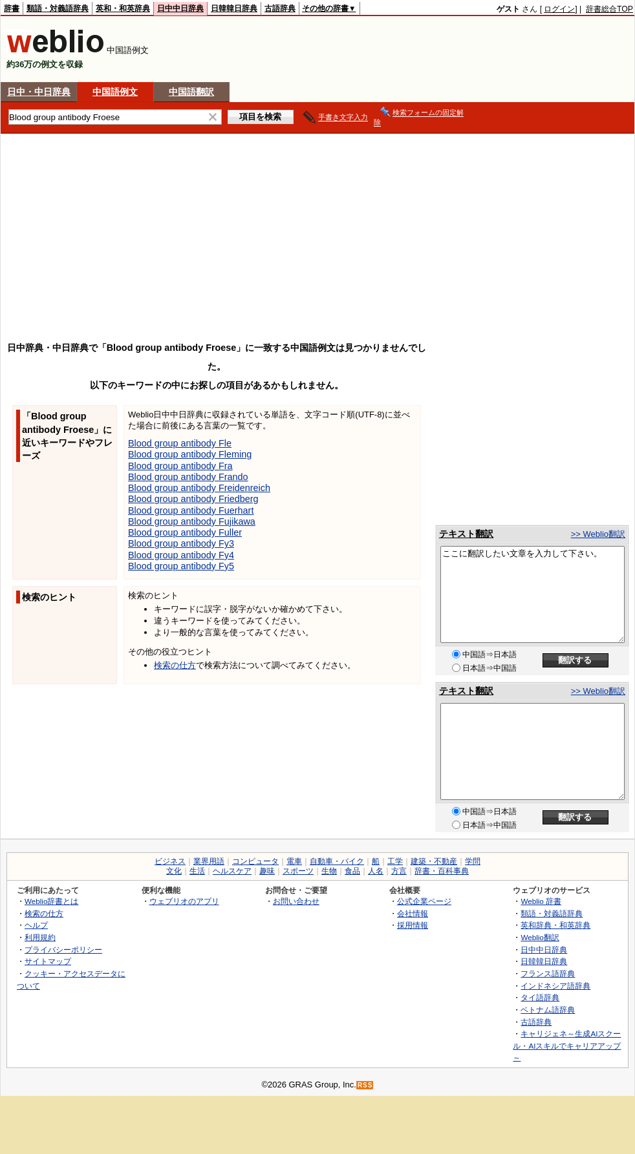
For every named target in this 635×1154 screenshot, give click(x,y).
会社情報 (412, 913)
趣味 (267, 871)
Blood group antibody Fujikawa (191, 521)
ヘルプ (36, 925)
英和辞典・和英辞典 (555, 925)
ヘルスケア (232, 871)
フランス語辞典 (548, 973)
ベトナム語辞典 (548, 1009)
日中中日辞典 (180, 8)
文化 (174, 871)
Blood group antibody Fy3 (181, 543)
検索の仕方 (175, 665)
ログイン (559, 9)
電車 (294, 861)
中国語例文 (115, 92)
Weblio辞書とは (51, 901)
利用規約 (40, 937)
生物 (329, 871)
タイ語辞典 (540, 997)
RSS (365, 1085)
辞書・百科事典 (441, 871)
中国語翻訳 (191, 92)
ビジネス (170, 861)
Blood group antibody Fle (179, 443)
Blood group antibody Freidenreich (199, 488)
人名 (375, 871)
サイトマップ (48, 961)
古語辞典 (280, 8)
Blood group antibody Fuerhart (190, 510)
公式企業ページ (424, 901)
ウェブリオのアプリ (184, 901)
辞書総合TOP (609, 9)
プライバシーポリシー (63, 949)
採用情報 (412, 925)
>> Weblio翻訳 (598, 534)
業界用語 (208, 861)
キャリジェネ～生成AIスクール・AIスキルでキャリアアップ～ (567, 1045)
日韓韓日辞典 (234, 8)
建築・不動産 (434, 861)
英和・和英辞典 (123, 8)
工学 (395, 861)
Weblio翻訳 (540, 937)
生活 (197, 871)
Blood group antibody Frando (188, 477)
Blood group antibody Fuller (185, 532)
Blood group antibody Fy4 (181, 555)
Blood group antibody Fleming (190, 454)
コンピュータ (255, 861)
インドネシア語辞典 (555, 985)
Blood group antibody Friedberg (193, 499)
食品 (352, 871)
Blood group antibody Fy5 (181, 566)
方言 (399, 871)
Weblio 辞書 (541, 901)
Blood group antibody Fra (180, 466)
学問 (472, 861)
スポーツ (298, 871)
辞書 (11, 8)
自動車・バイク (337, 861)
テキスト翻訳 (466, 534)
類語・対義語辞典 (58, 8)
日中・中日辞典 (38, 92)
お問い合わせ (296, 901)
